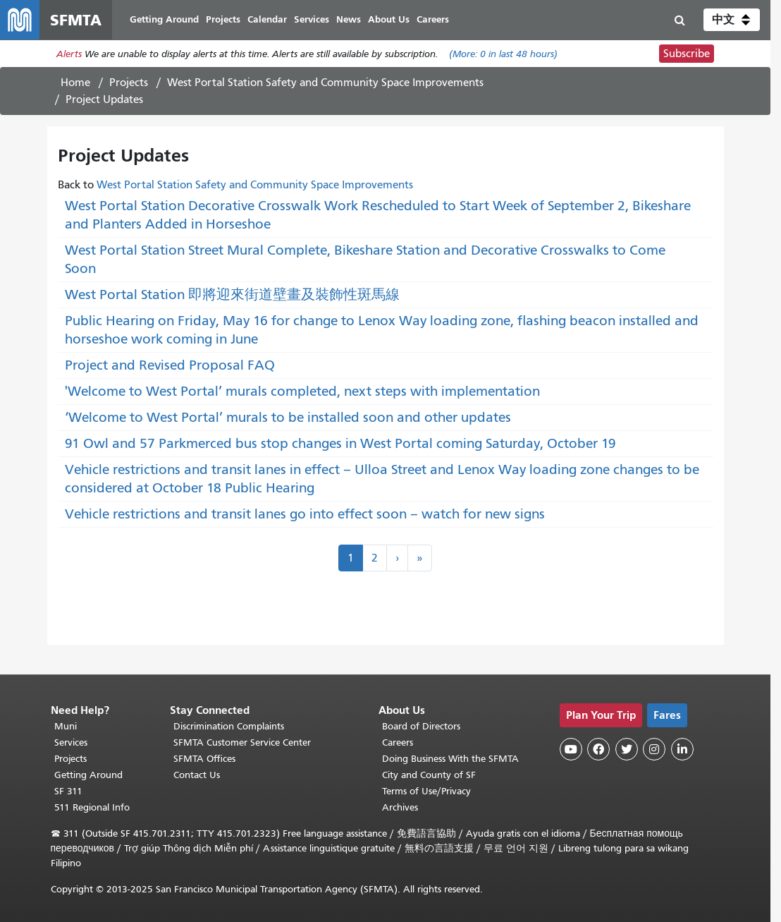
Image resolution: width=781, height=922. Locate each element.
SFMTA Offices (204, 759)
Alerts (69, 54)
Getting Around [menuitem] (164, 19)
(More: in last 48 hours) (503, 54)
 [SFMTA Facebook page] (598, 749)
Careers (397, 742)
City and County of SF (429, 775)
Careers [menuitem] (433, 19)
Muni (65, 726)
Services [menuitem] (311, 19)
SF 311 (68, 791)
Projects (128, 82)
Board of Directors (421, 726)
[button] (731, 19)
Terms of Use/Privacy (426, 791)
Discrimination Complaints (228, 726)
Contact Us (196, 775)
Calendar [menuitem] (267, 19)
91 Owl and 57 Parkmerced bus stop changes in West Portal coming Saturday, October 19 (340, 443)
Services (70, 742)
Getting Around (88, 775)
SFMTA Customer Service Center (242, 742)
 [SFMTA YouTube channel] (571, 749)
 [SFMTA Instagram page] (654, 749)
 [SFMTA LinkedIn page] (682, 749)
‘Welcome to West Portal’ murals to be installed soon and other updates (288, 417)
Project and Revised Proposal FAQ (170, 365)
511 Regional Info (92, 807)
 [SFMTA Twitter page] (626, 749)
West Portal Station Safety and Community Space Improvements (325, 82)
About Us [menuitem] (389, 19)
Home (75, 82)
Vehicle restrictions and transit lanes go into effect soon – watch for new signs (305, 514)
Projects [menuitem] (223, 19)
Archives (400, 807)
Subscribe (686, 53)
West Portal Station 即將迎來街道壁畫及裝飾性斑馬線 (232, 294)
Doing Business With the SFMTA (450, 759)
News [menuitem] (348, 19)
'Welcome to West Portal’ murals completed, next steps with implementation (302, 391)
